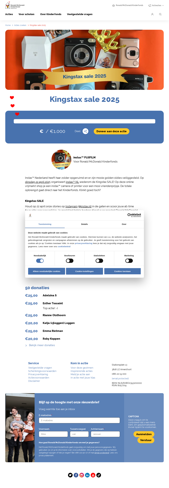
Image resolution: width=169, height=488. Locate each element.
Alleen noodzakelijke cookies (46, 271)
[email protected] (102, 453)
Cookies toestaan (122, 271)
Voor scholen (26, 14)
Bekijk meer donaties (41, 345)
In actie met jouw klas (83, 377)
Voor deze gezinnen (82, 367)
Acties (9, 14)
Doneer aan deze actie (112, 131)
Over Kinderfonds (50, 14)
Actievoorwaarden (38, 377)
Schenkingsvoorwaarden (42, 371)
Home (8, 25)
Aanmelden (144, 434)
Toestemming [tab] (44, 224)
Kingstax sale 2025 (38, 25)
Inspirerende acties (82, 371)
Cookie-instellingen (84, 271)
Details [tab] (84, 224)
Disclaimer (34, 381)
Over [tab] (124, 224)
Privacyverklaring (38, 374)
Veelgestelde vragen (79, 14)
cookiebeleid (64, 246)
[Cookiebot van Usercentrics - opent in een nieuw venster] (129, 215)
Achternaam (97, 429)
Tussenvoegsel (78, 429)
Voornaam (44, 429)
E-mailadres (45, 415)
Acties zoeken (20, 25)
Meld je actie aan (80, 374)
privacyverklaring (83, 243)
